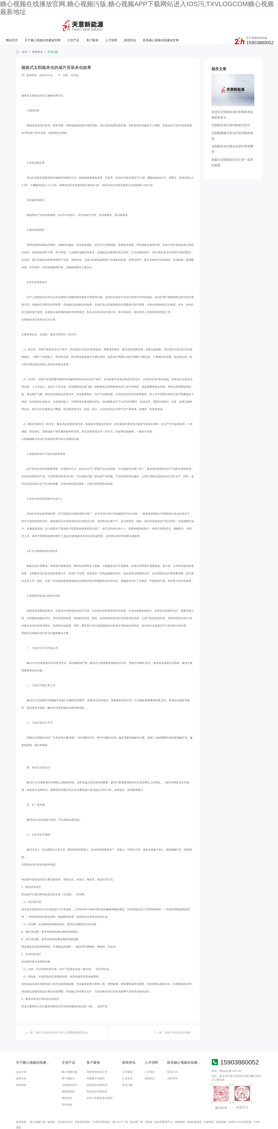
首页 (24, 39)
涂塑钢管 (180, 1109)
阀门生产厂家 (120, 1109)
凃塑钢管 (209, 1109)
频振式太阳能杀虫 (31, 83)
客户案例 (139, 24)
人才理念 (150, 1059)
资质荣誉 (21, 1072)
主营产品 (120, 24)
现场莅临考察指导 (97, 1072)
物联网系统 (68, 1078)
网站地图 (5, 1126)
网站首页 (59, 24)
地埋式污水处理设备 (240, 1109)
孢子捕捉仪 (68, 1065)
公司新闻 (127, 1059)
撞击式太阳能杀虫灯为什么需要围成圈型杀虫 (61, 1019)
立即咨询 (172, 1065)
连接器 (149, 1109)
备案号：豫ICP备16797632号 (145, 1118)
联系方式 (172, 1059)
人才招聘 (158, 24)
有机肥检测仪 (82, 1109)
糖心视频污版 (69, 1059)
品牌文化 (21, 1065)
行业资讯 (127, 1065)
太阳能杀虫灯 (69, 1072)
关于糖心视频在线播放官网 (90, 24)
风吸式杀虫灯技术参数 (177, 1019)
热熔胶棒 (221, 1109)
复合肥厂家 (136, 1109)
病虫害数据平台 (163, 1109)
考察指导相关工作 (97, 1059)
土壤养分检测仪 (101, 1109)
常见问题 (53, 39)
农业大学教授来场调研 (100, 1085)
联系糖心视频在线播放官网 (207, 24)
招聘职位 (150, 1065)
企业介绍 (21, 1059)
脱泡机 (51, 1109)
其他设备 (67, 1092)
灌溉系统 (67, 1085)
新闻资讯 (176, 24)
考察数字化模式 (96, 1065)
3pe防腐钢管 (194, 1109)
